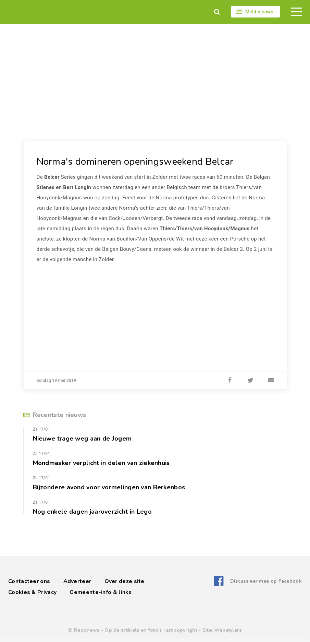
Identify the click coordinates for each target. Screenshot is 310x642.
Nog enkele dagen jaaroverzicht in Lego (92, 511)
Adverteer (77, 581)
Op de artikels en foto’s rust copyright (150, 630)
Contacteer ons (29, 581)
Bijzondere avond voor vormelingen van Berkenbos (109, 487)
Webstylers (228, 630)
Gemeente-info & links (101, 592)
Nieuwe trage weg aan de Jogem (82, 438)
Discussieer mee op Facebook (266, 581)
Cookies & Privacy (32, 592)
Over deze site (124, 581)
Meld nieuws (259, 11)
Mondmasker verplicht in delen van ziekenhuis (101, 463)
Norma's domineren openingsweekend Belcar (135, 161)
